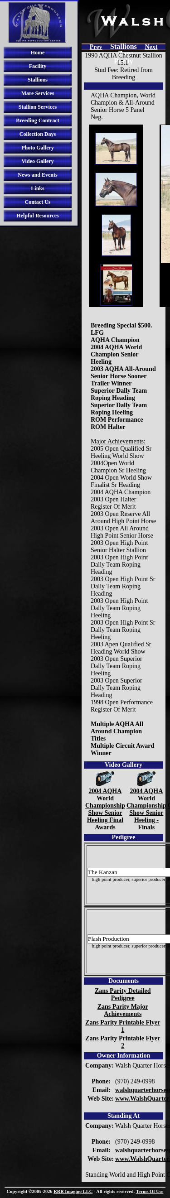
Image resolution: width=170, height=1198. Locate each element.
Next (151, 46)
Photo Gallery (37, 147)
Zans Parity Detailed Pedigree (123, 994)
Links (37, 188)
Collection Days (37, 134)
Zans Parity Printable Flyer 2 (122, 1042)
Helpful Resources (37, 215)
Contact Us (38, 202)
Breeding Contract (37, 120)
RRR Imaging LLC (72, 1191)
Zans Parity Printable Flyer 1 (122, 1026)
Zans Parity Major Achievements (122, 1010)
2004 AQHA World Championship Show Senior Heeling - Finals (146, 805)
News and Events (37, 175)
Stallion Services (38, 107)
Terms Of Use (150, 1191)
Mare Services (37, 93)
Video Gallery (37, 161)
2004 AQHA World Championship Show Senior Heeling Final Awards (105, 805)
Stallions (38, 80)
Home (38, 52)
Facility (38, 66)
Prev (96, 46)
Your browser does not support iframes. (116, 216)
